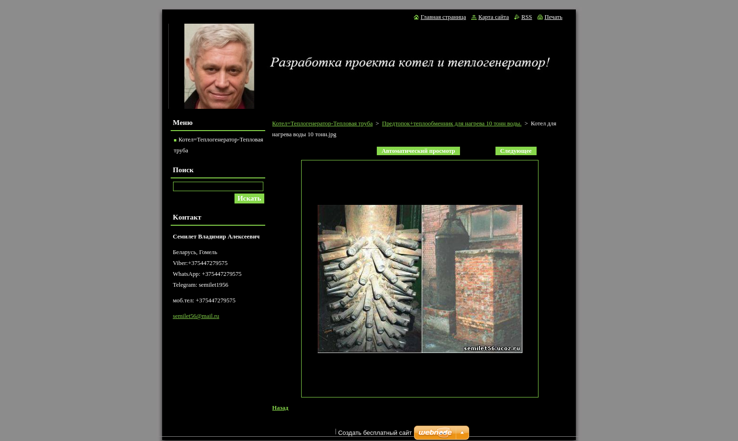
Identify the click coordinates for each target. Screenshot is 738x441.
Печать (554, 17)
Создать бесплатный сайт (375, 435)
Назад (280, 408)
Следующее (516, 151)
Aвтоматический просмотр (418, 151)
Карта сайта (493, 17)
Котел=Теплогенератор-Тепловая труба (322, 123)
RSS (526, 17)
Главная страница (443, 17)
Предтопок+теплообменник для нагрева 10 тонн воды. (451, 123)
